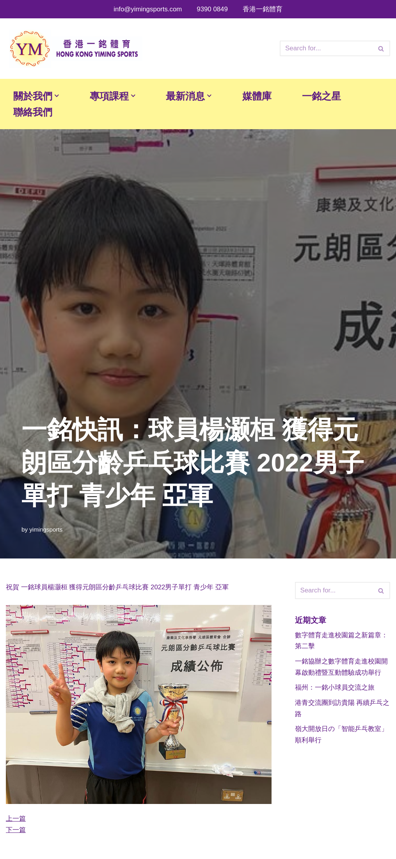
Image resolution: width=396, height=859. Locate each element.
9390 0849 (212, 9)
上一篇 (16, 819)
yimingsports (46, 529)
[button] (58, 95)
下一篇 (16, 830)
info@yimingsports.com (147, 9)
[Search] (326, 48)
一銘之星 (328, 96)
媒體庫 (262, 96)
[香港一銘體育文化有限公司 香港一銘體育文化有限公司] (74, 48)
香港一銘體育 (263, 9)
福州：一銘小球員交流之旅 (335, 688)
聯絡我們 (33, 112)
